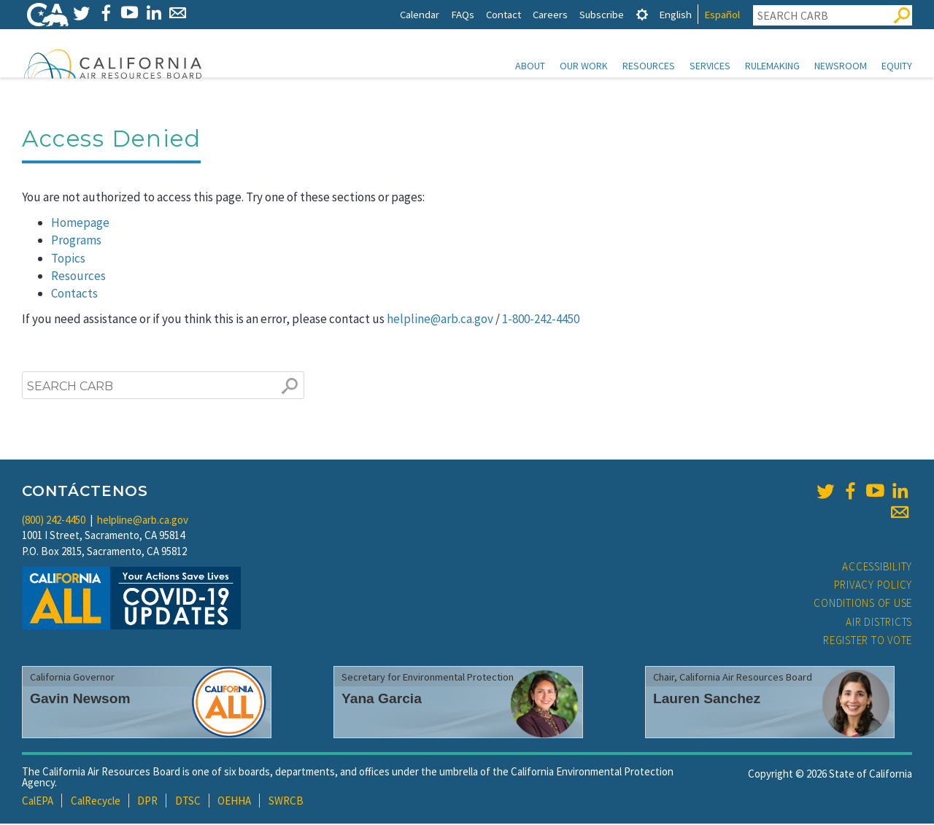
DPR (147, 802)
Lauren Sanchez (706, 700)
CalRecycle (95, 802)
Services (710, 65)
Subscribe (601, 14)
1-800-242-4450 (540, 320)
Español (722, 14)
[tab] (642, 14)
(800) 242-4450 (53, 521)
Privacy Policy (873, 586)
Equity (896, 65)
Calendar (419, 14)
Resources (648, 65)
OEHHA (234, 802)
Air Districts (879, 623)
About (530, 65)
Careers (550, 14)
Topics (68, 260)
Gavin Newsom (80, 700)
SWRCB (286, 802)
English (675, 14)
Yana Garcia (381, 700)
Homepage (80, 224)
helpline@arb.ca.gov (440, 320)
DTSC (188, 802)
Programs (76, 241)
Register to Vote (867, 641)
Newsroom (840, 65)
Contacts (74, 295)
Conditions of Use (863, 604)
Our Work (584, 65)
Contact (503, 14)
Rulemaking (772, 65)
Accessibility (877, 568)
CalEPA (37, 802)
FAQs (462, 14)
